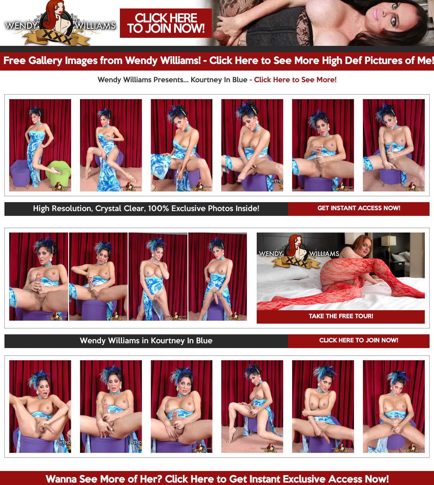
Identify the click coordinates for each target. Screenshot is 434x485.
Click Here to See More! (295, 80)
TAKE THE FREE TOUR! (341, 316)
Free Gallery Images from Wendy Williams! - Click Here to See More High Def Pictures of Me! (218, 61)
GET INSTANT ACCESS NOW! (358, 208)
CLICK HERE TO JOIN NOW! (358, 341)
